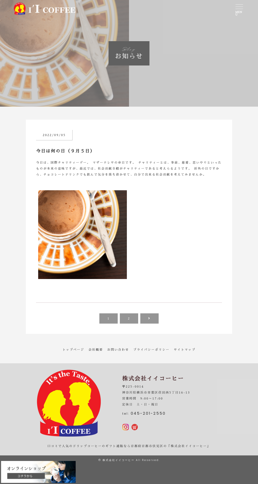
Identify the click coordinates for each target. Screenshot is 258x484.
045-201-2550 (148, 413)
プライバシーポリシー (151, 349)
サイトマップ (185, 349)
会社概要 (95, 349)
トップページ (73, 349)
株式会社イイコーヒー (119, 460)
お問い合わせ (118, 349)
